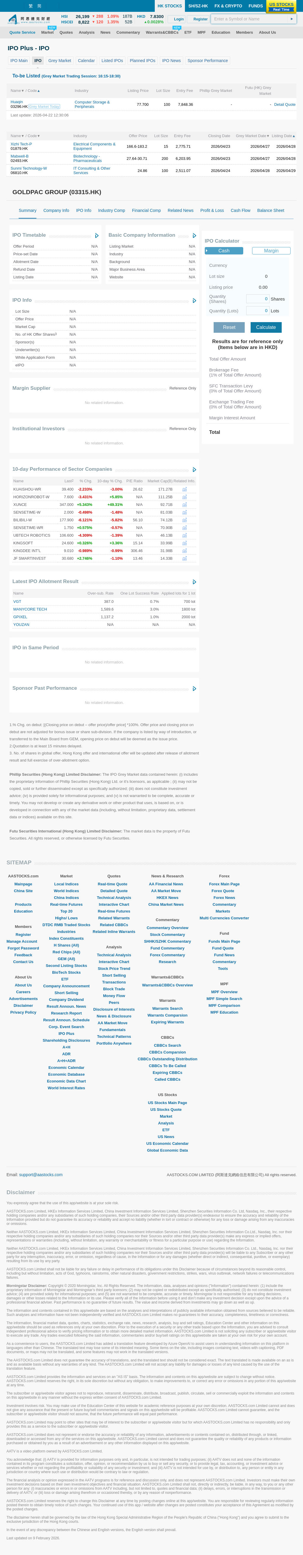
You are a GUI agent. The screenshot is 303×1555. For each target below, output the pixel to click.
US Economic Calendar (167, 1143)
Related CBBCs (114, 925)
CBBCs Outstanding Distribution (167, 1059)
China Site (23, 891)
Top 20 (66, 911)
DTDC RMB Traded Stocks (67, 925)
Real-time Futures (66, 904)
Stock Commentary (167, 934)
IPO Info (22, 300)
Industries (66, 931)
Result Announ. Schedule (66, 1020)
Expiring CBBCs (167, 1072)
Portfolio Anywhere (114, 1043)
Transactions (114, 982)
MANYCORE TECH (30, 609)
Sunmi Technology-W (29, 168)
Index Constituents (66, 938)
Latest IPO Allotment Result (45, 581)
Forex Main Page (224, 884)
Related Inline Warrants (114, 931)
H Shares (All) (66, 945)
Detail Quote (285, 104)
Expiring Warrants (167, 1022)
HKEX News (167, 897)
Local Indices (66, 884)
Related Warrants (114, 918)
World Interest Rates (66, 1088)
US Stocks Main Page (167, 1102)
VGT (17, 601)
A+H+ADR (66, 1061)
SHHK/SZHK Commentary (167, 941)
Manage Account (23, 941)
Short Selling (66, 993)
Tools (224, 968)
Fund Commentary (168, 948)
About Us (23, 985)
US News (167, 1136)
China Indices (66, 897)
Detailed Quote (114, 891)
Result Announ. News (66, 1006)
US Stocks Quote (167, 1109)
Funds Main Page (224, 941)
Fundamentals (113, 1030)
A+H (66, 1047)
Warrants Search (167, 1008)
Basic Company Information (142, 235)
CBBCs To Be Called (167, 1066)
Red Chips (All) (66, 952)
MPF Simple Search (224, 998)
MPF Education (224, 1012)
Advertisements (23, 998)
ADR (66, 1054)
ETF (66, 979)
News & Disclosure (114, 1016)
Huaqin (17, 102)
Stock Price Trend (114, 968)
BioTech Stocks (66, 972)
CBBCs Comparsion (167, 1052)
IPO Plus (66, 1033)
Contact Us (23, 962)
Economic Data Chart (66, 1081)
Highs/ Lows (66, 918)
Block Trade (114, 989)
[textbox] (253, 19)
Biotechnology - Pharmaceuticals (87, 158)
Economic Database (66, 1074)
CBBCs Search (167, 1045)
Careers (23, 992)
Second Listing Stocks (66, 965)
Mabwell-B (20, 156)
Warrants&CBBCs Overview (167, 985)
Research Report (66, 1013)
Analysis (167, 1123)
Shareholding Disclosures (66, 1040)
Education (23, 911)
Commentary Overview (167, 928)
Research (167, 962)
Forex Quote (224, 891)
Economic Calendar (66, 1067)
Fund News (224, 955)
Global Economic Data (167, 1150)
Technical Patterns (114, 1036)
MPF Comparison (224, 1005)
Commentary (224, 904)
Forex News (224, 897)
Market (167, 1116)
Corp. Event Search (66, 1027)
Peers (114, 1002)
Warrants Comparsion (167, 1015)
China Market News (167, 904)
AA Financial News (167, 884)
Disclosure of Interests (114, 1009)
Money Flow (114, 996)
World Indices (66, 891)
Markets (224, 911)
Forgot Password (23, 948)
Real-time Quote (114, 884)
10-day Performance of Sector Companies (62, 469)
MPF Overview (224, 992)
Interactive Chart (114, 904)
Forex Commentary (167, 955)
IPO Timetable (29, 235)
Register (23, 934)
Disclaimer (23, 1005)
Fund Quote (224, 948)
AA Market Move (114, 1023)
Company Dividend (66, 999)
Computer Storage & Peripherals (92, 104)
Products (23, 904)
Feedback (23, 955)
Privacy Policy (23, 1012)
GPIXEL (20, 617)
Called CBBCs (167, 1079)
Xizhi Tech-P (21, 144)
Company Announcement (66, 986)
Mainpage (23, 884)
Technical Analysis (114, 897)
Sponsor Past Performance (44, 688)
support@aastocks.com (41, 1174)
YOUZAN (21, 624)
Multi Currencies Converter (224, 918)
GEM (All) (66, 959)
